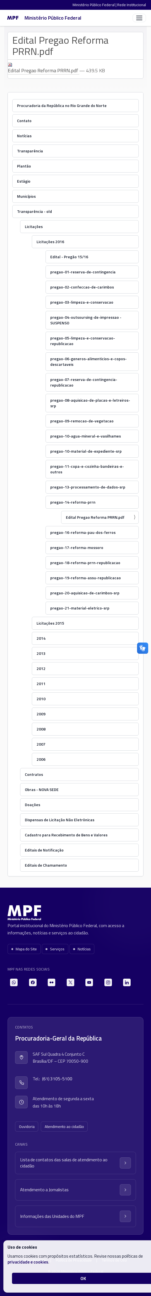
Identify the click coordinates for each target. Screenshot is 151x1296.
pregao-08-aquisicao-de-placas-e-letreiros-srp (90, 403)
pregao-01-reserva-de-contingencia (83, 272)
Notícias (24, 136)
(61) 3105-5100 (57, 1078)
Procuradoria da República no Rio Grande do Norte (62, 105)
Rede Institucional (131, 5)
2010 (41, 699)
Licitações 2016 (50, 242)
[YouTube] (89, 982)
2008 (41, 729)
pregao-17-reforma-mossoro (76, 547)
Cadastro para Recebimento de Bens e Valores (66, 835)
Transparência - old (34, 211)
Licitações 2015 (50, 623)
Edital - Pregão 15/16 (69, 257)
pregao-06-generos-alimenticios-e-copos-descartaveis (88, 361)
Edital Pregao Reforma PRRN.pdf (43, 68)
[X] (70, 982)
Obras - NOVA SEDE (42, 789)
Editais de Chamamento (46, 865)
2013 (41, 653)
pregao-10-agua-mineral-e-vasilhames (85, 436)
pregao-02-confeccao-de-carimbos (82, 287)
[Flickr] (51, 982)
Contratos (34, 774)
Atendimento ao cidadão (64, 1126)
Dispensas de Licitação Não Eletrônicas (59, 820)
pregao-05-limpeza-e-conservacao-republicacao (82, 340)
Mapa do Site (24, 949)
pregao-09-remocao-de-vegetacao (82, 421)
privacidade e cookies (28, 1261)
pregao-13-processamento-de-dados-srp (87, 487)
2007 (41, 744)
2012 (41, 668)
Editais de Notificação (44, 850)
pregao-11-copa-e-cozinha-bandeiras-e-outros (87, 469)
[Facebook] (33, 982)
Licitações (34, 226)
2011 (41, 684)
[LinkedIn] (127, 982)
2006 (41, 759)
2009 (41, 714)
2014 (41, 638)
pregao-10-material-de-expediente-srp (86, 451)
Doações (32, 805)
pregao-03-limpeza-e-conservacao (81, 302)
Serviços (54, 949)
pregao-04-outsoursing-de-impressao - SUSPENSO (85, 320)
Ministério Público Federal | (95, 5)
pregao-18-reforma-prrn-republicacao (85, 563)
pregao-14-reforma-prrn (72, 502)
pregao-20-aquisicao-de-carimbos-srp (84, 593)
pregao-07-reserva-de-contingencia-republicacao (83, 382)
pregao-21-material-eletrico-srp (79, 608)
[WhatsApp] (14, 982)
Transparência (30, 151)
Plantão (24, 166)
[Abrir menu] (139, 18)
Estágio (23, 181)
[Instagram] (108, 982)
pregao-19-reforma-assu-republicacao (85, 578)
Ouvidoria (27, 1126)
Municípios (26, 196)
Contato (24, 121)
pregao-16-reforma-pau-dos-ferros (83, 532)
